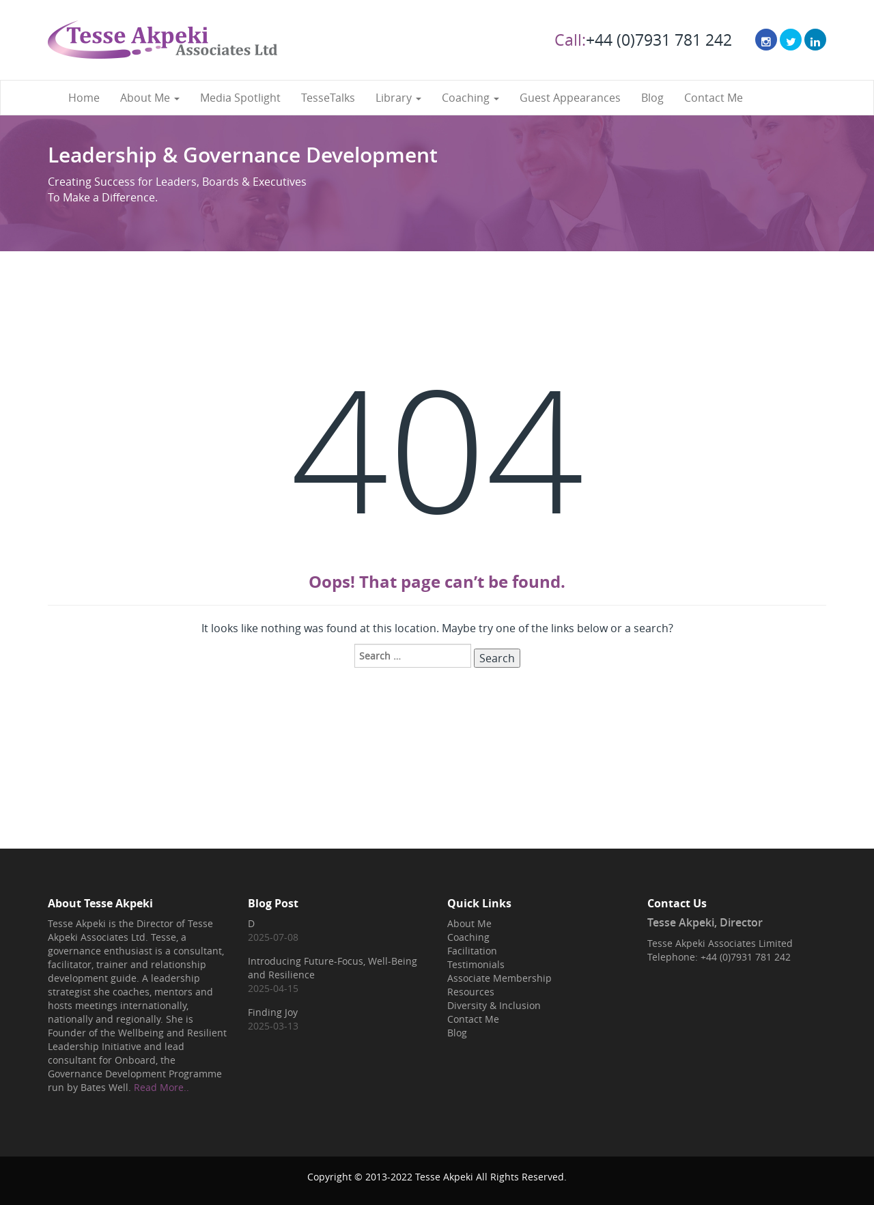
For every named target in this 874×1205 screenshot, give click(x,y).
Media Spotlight (240, 97)
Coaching (470, 97)
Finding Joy (273, 1012)
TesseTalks (328, 97)
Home (84, 97)
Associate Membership (499, 978)
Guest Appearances (570, 97)
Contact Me (713, 97)
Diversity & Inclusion (494, 1005)
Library (398, 97)
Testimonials (476, 964)
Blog (652, 97)
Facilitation (472, 950)
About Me (150, 97)
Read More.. (161, 1087)
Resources (470, 991)
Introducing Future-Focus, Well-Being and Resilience (332, 967)
